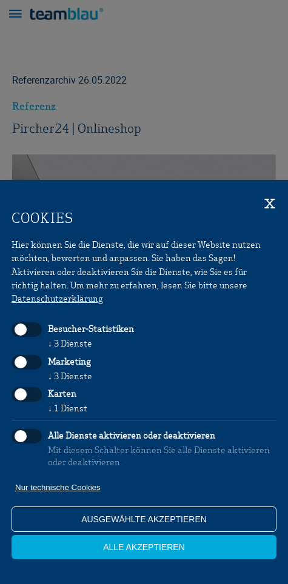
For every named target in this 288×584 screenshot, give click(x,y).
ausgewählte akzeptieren (144, 519)
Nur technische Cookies (58, 487)
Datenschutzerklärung (57, 298)
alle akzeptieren (144, 547)
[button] (15, 15)
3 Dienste (70, 343)
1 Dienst (67, 408)
